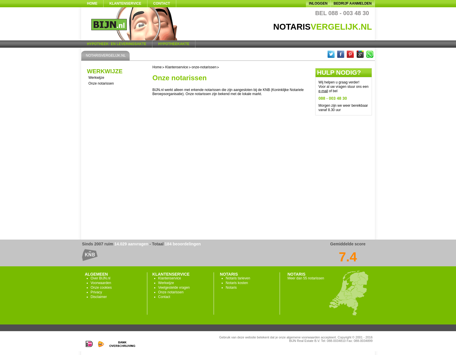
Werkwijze (96, 78)
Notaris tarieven (238, 278)
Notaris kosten (237, 283)
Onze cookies (101, 288)
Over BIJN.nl (101, 278)
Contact (161, 3)
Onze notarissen (101, 83)
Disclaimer (99, 297)
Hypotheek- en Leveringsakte (116, 44)
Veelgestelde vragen (174, 288)
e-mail (323, 91)
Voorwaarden (101, 283)
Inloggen (318, 3)
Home (92, 3)
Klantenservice (125, 3)
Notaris (231, 288)
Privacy (96, 292)
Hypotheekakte (173, 44)
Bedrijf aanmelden (353, 3)
